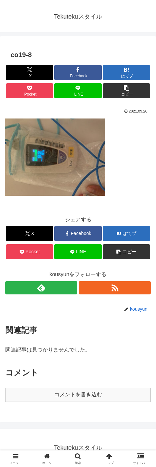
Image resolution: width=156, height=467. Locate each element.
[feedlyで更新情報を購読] (41, 287)
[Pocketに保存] (29, 90)
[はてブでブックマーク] (126, 72)
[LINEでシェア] (77, 90)
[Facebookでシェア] (77, 72)
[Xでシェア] (29, 72)
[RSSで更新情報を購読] (115, 287)
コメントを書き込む (78, 394)
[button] (126, 90)
